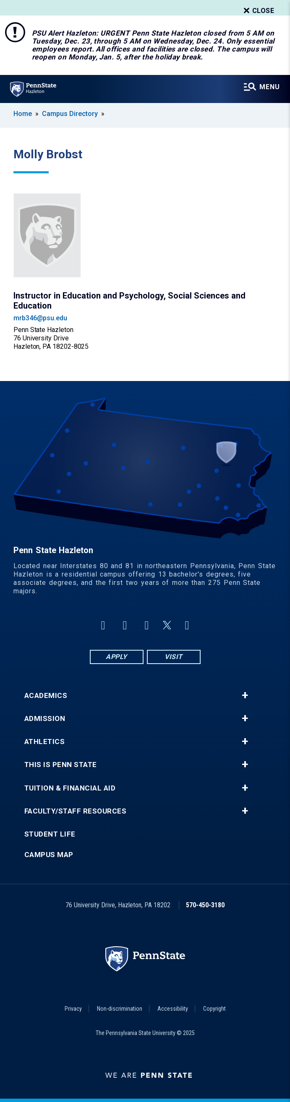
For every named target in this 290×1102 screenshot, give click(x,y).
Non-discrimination (119, 1008)
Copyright (214, 1008)
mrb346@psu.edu (40, 318)
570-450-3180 (205, 905)
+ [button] (245, 695)
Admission (44, 719)
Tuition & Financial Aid (70, 788)
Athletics (44, 742)
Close (258, 11)
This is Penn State (60, 765)
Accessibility (172, 1008)
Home (22, 114)
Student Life (50, 834)
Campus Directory (70, 114)
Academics (46, 696)
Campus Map (48, 855)
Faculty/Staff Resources (75, 811)
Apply (116, 657)
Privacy (73, 1008)
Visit (174, 657)
